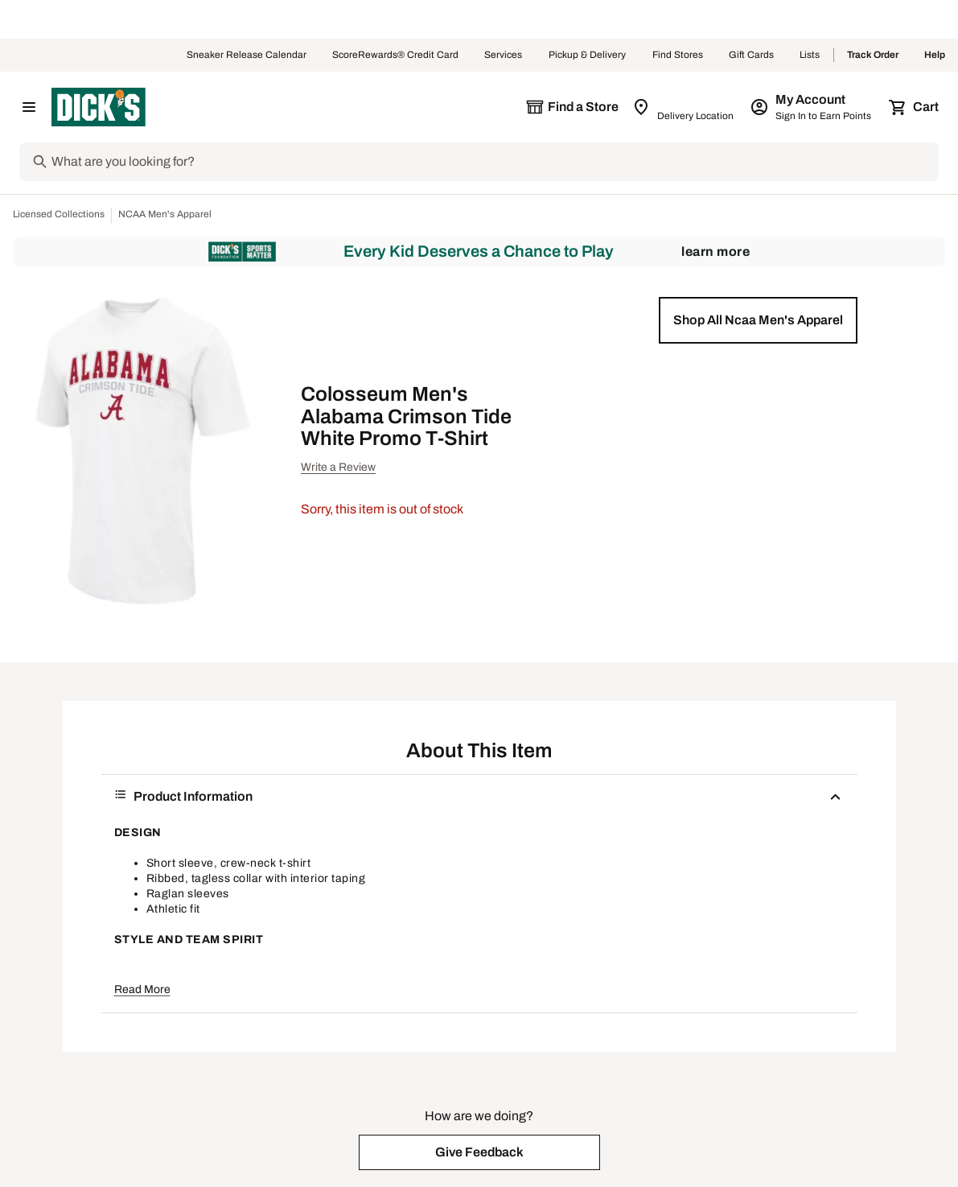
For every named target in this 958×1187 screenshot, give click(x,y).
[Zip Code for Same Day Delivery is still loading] (684, 107)
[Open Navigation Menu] (28, 107)
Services (503, 55)
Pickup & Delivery (588, 55)
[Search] (493, 161)
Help (934, 55)
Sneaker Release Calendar (246, 55)
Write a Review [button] (338, 467)
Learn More (715, 251)
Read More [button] (142, 989)
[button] (758, 320)
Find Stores (677, 55)
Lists (810, 55)
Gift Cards (751, 55)
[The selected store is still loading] (572, 107)
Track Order (872, 55)
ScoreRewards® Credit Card (395, 55)
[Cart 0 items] (914, 107)
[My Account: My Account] (812, 107)
